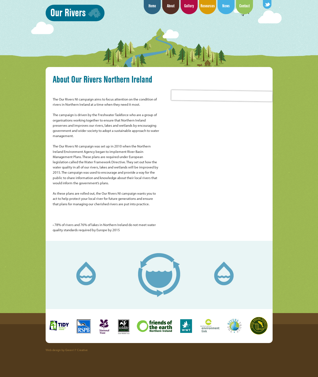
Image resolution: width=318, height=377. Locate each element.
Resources (207, 5)
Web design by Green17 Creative (67, 350)
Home (152, 5)
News (226, 5)
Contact (244, 5)
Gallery (189, 5)
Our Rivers (68, 12)
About (170, 5)
